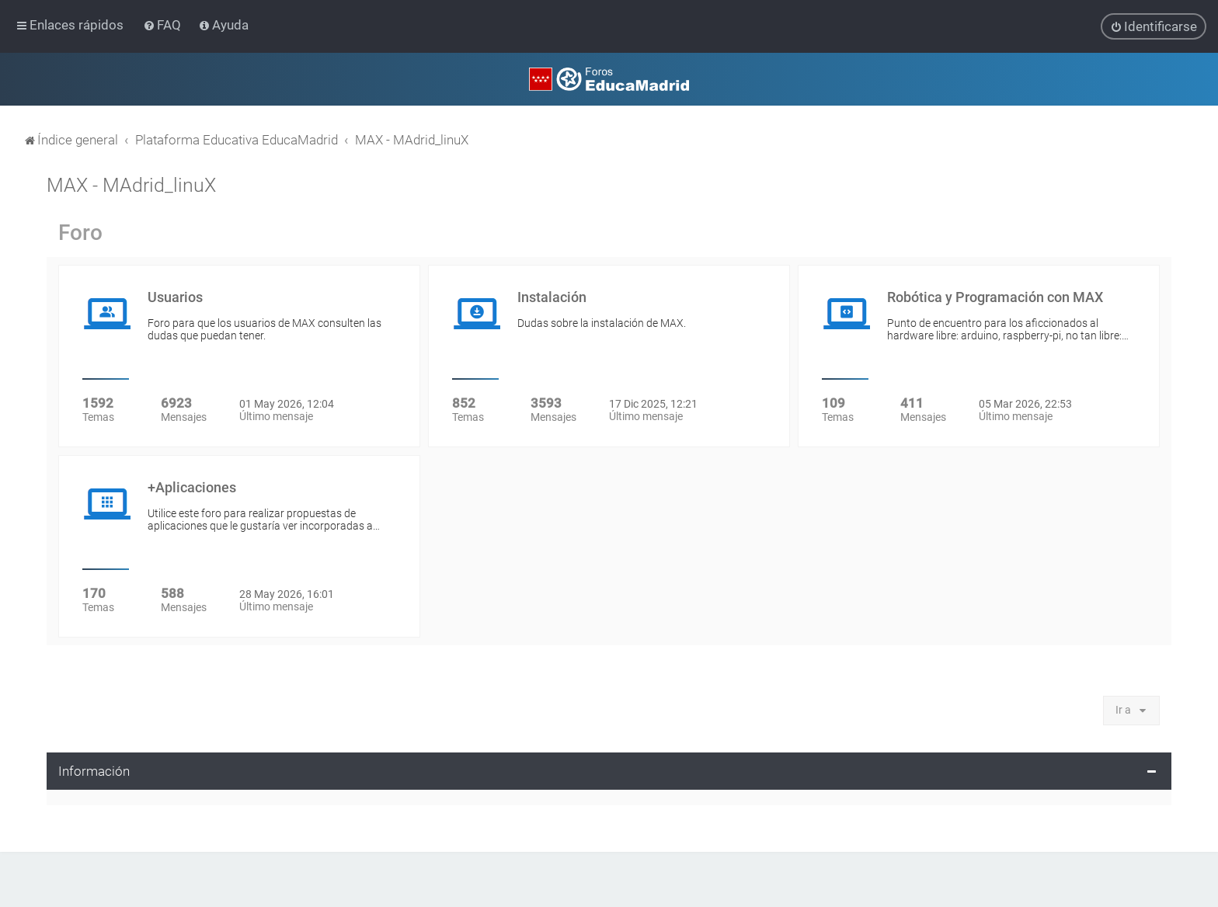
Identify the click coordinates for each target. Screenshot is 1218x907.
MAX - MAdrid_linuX (131, 184)
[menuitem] (163, 24)
